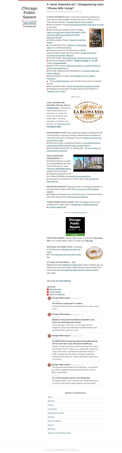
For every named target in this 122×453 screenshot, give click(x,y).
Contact (51, 405)
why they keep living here (80, 176)
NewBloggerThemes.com (75, 450)
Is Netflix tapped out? (57, 207)
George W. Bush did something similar (82, 86)
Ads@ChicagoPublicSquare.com (79, 212)
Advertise (51, 401)
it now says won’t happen (77, 197)
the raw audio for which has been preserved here (77, 270)
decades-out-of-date (56, 91)
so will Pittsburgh (61, 81)
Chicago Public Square (29, 12)
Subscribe (51, 429)
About (50, 397)
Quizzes (51, 425)
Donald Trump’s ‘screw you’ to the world (80, 58)
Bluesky (61, 294)
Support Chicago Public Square (59, 433)
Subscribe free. (55, 289)
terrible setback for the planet (80, 22)
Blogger (73, 449)
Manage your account (56, 413)
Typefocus (51, 450)
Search (55, 292)
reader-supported (29, 23)
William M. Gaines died (72, 265)
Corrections (52, 409)
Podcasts (51, 417)
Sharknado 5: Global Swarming (84, 204)
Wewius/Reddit (59, 63)
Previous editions (63, 281)
